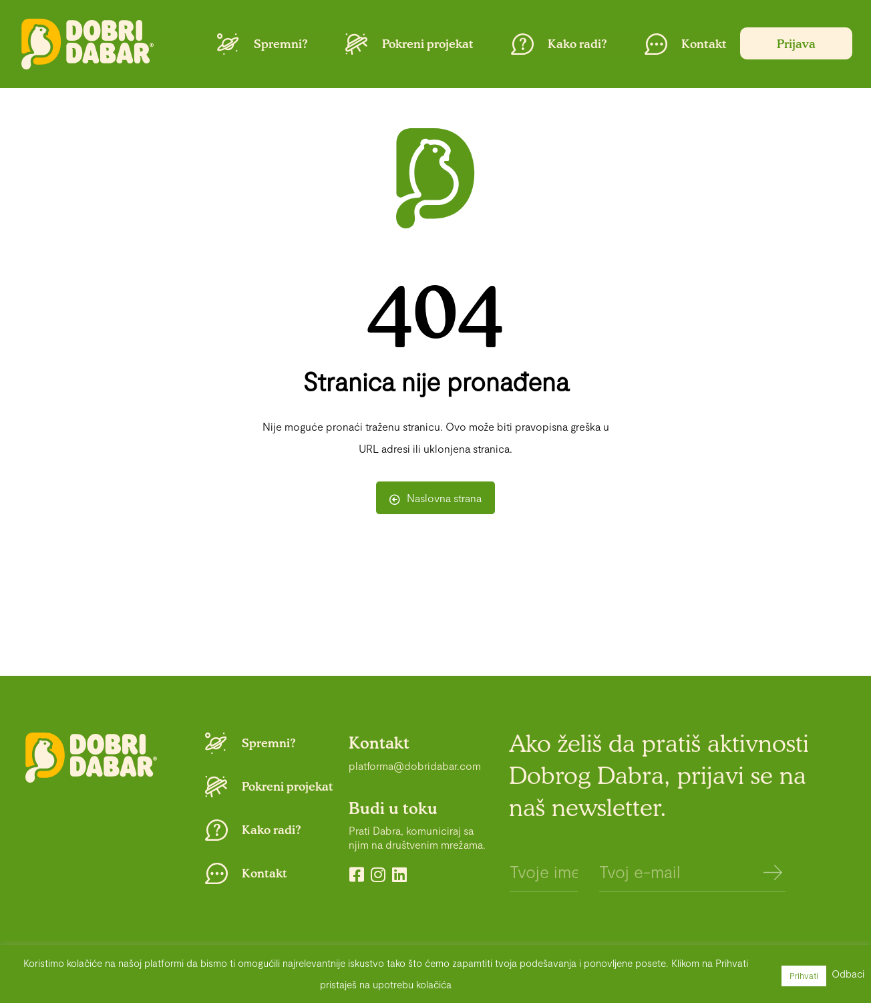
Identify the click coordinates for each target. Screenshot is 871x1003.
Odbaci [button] (848, 974)
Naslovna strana (435, 498)
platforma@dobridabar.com (415, 765)
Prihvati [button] (804, 975)
